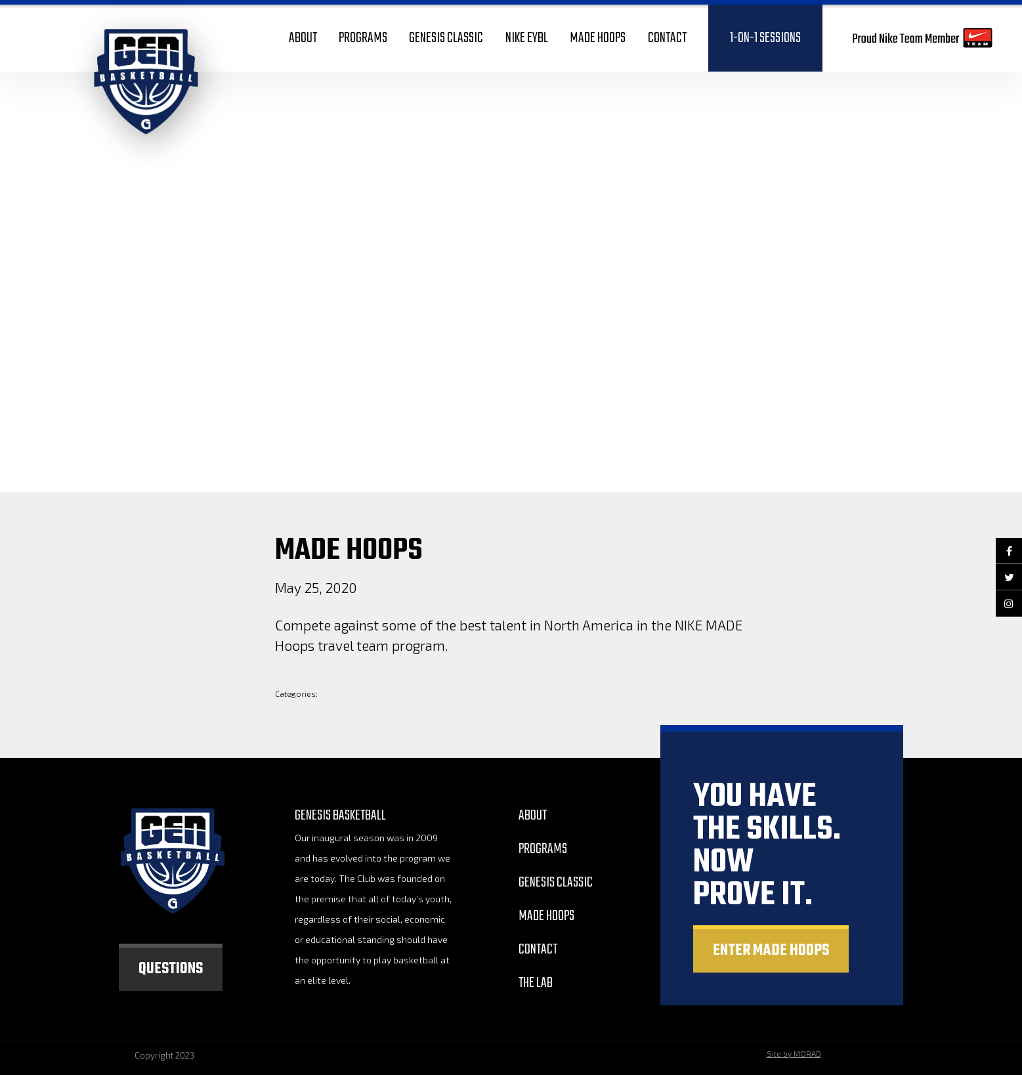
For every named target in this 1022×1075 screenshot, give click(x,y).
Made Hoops (546, 916)
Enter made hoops (771, 951)
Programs (543, 849)
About (533, 815)
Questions (170, 969)
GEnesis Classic (556, 882)
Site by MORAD (794, 1053)
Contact (538, 949)
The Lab (536, 983)
